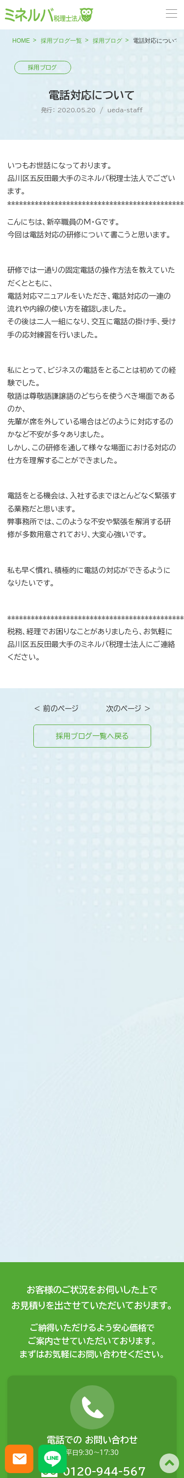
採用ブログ (107, 40)
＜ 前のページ (56, 708)
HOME (21, 40)
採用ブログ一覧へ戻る (92, 736)
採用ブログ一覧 (61, 40)
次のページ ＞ (128, 708)
